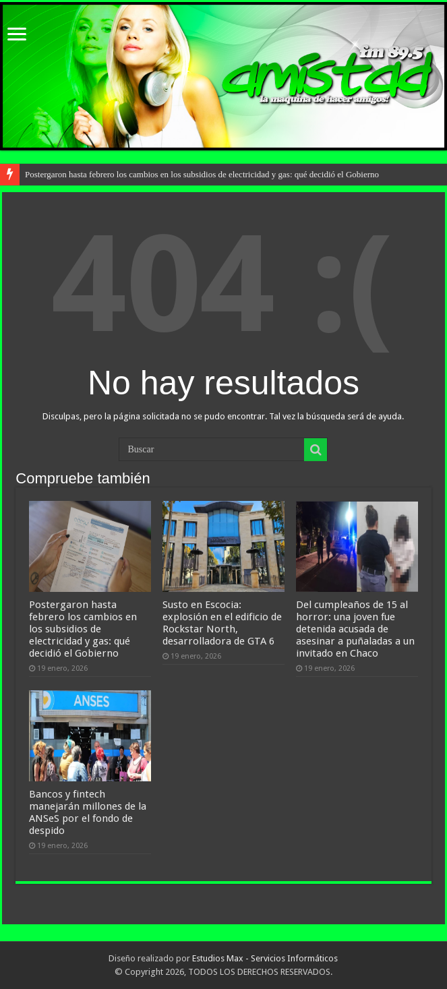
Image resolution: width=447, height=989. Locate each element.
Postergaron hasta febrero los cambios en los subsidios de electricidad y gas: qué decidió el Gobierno (202, 174)
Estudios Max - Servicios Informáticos (265, 958)
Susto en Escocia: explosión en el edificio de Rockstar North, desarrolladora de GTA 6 (222, 623)
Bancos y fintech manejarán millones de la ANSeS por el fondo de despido (87, 812)
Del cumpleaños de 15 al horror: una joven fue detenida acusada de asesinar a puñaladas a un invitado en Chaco (355, 629)
